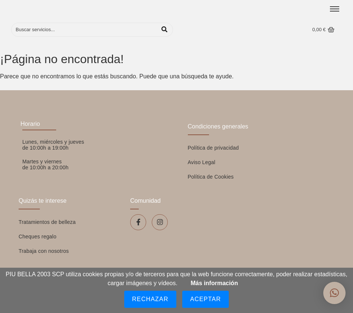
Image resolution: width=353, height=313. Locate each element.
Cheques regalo (38, 236)
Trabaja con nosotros (44, 251)
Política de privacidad (213, 148)
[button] (334, 293)
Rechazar (150, 299)
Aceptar (205, 299)
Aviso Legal (201, 162)
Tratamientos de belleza (47, 222)
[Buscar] (84, 29)
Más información (214, 283)
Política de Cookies (211, 177)
